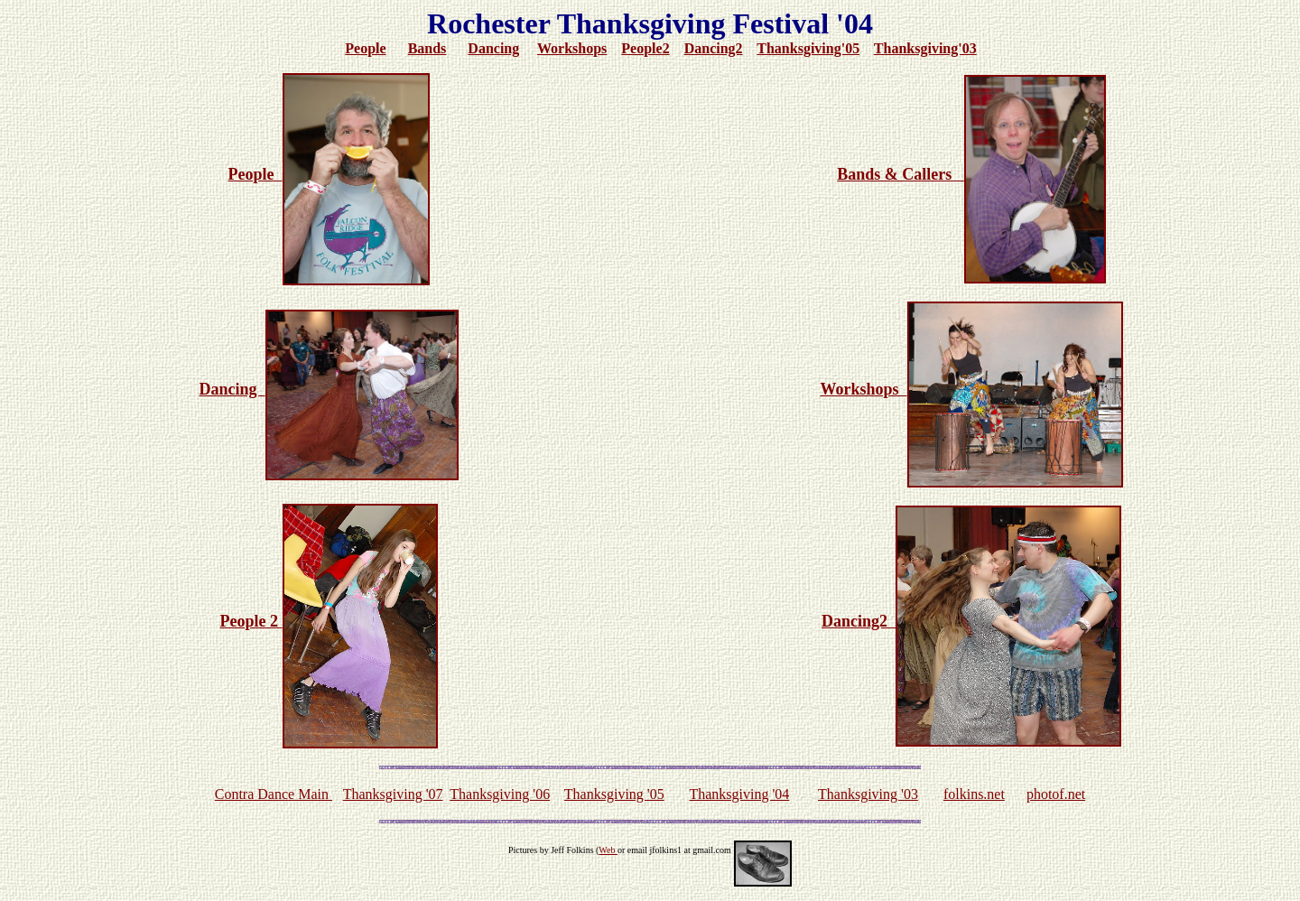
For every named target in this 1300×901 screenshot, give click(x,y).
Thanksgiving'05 (808, 48)
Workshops (572, 48)
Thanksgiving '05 (614, 794)
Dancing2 (713, 48)
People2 (645, 48)
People (365, 48)
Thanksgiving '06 (500, 794)
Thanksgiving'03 (925, 48)
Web (608, 850)
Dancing (493, 48)
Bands (427, 48)
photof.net (1055, 794)
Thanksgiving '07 (393, 794)
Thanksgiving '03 (868, 794)
